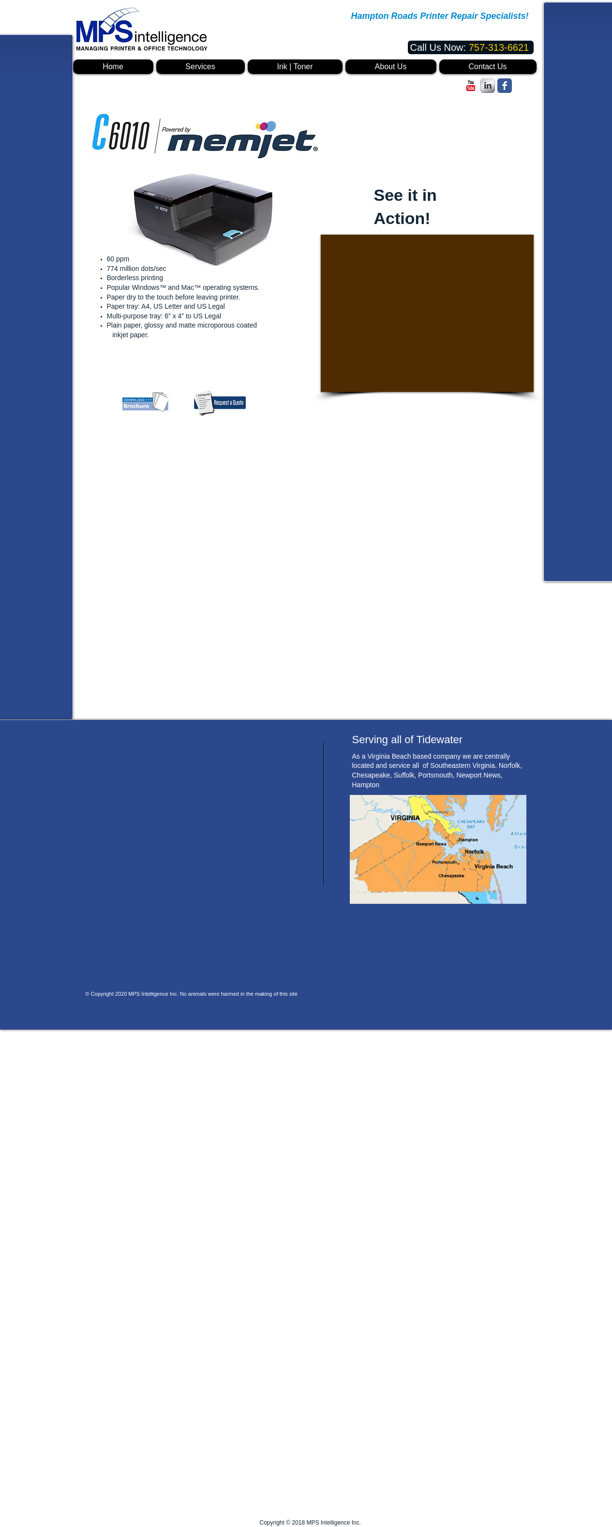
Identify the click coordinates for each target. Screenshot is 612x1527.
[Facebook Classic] (504, 85)
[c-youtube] (470, 85)
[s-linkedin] (487, 85)
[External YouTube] (427, 313)
